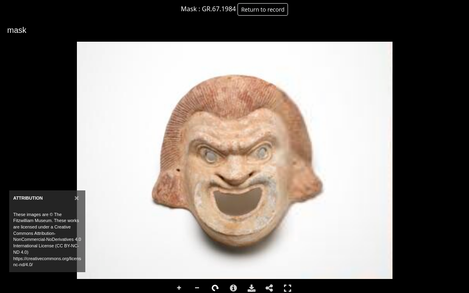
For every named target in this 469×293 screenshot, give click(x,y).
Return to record (262, 9)
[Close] (76, 197)
